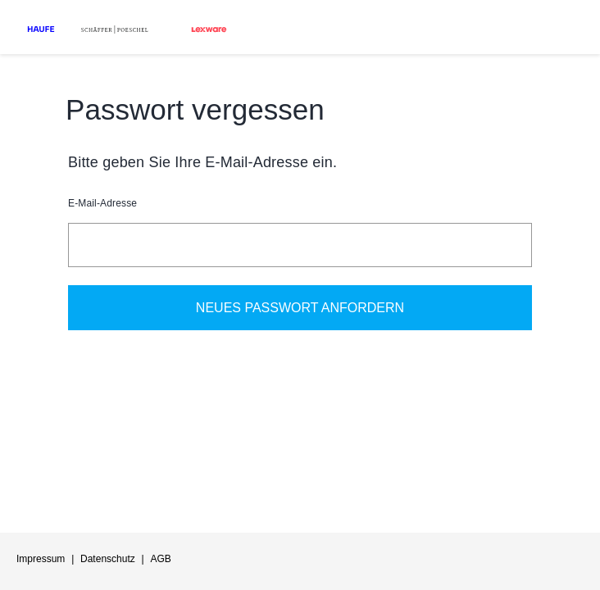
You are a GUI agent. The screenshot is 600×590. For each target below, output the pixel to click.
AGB (160, 559)
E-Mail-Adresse (102, 203)
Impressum (40, 559)
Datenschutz (107, 559)
